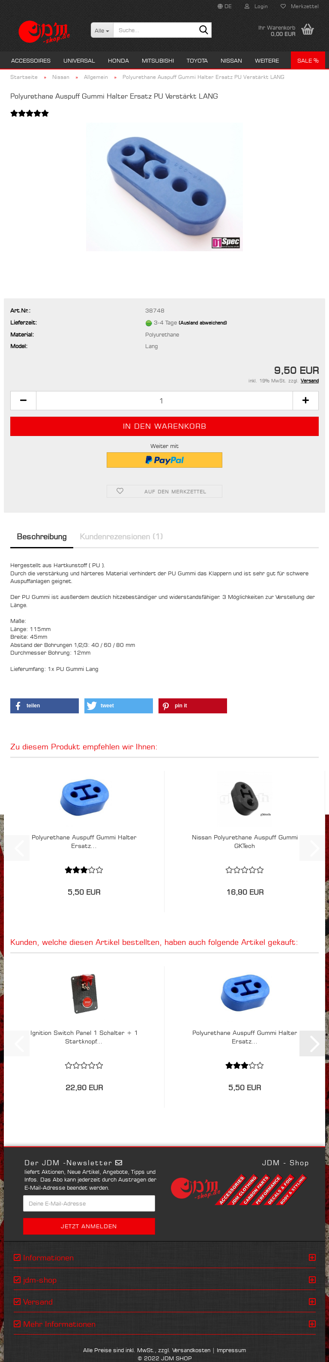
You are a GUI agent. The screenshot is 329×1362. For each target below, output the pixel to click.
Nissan (231, 60)
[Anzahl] (164, 400)
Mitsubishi (158, 60)
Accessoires (31, 60)
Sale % (308, 60)
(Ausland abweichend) (203, 323)
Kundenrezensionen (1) (121, 536)
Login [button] (256, 6)
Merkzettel (300, 6)
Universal (79, 60)
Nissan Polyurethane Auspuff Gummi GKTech (245, 841)
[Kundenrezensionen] (29, 118)
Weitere (267, 60)
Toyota (197, 60)
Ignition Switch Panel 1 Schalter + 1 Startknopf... (84, 1037)
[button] (224, 6)
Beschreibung (42, 536)
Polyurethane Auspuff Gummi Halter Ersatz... (84, 841)
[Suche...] (102, 30)
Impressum (231, 1350)
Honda (118, 60)
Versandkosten (191, 1350)
